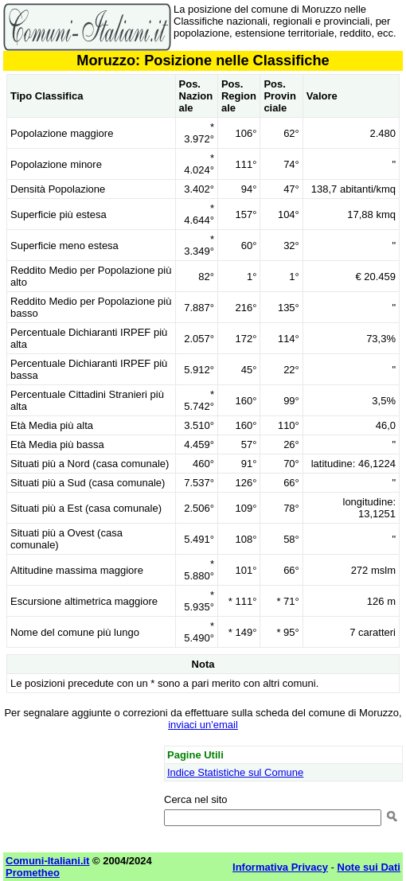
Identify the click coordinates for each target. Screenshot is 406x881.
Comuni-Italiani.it (47, 861)
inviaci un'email (203, 725)
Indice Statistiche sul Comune (235, 772)
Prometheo (33, 873)
